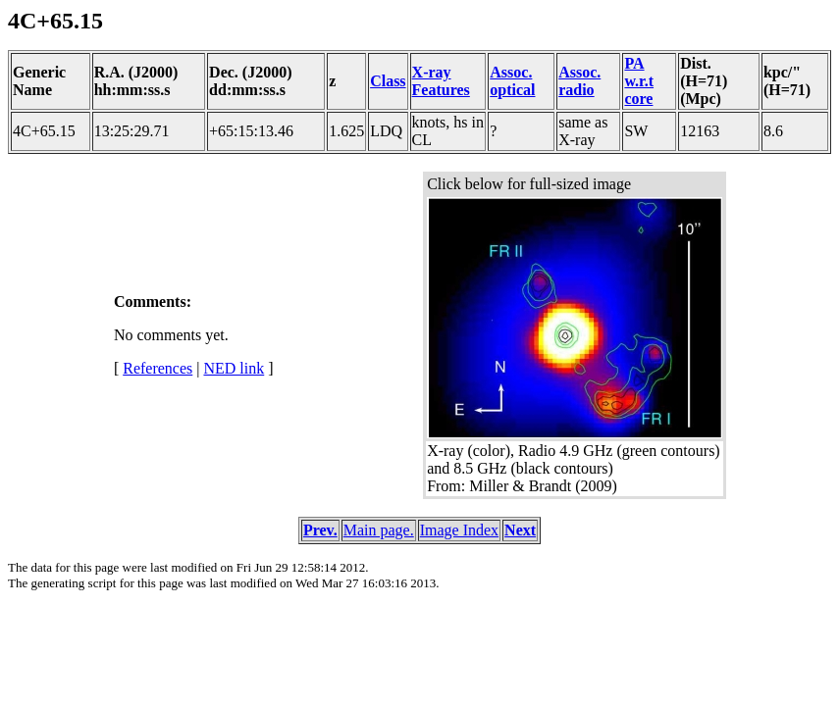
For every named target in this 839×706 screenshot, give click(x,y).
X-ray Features (441, 81)
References (157, 368)
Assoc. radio (579, 81)
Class (387, 81)
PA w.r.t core (639, 81)
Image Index (459, 530)
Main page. (378, 530)
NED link (233, 368)
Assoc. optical (512, 81)
